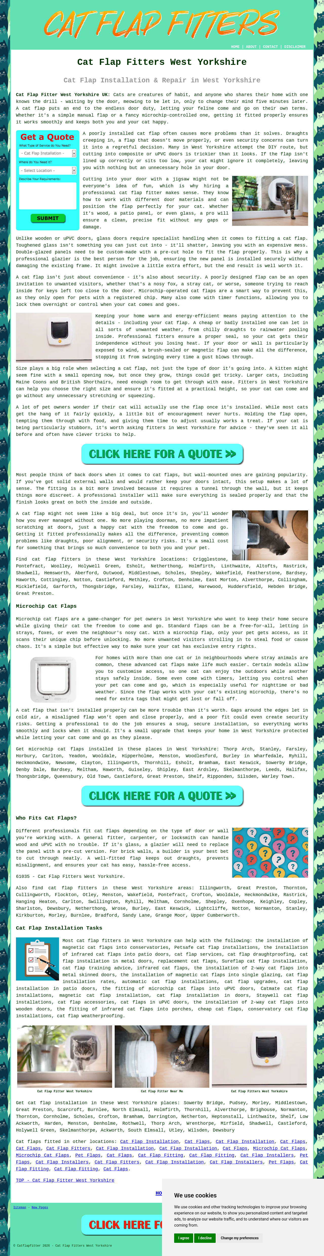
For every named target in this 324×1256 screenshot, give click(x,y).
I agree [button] (183, 1238)
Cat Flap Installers (267, 1155)
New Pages (40, 1207)
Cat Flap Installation (149, 1141)
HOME (235, 47)
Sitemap (19, 1207)
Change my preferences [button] (239, 1238)
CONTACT (270, 47)
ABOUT (251, 47)
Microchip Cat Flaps (279, 1148)
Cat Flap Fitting (160, 1155)
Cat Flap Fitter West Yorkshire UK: (63, 94)
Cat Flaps (197, 1141)
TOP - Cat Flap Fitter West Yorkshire (65, 1180)
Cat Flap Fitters (68, 1148)
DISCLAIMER (295, 47)
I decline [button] (205, 1238)
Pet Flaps (88, 1155)
